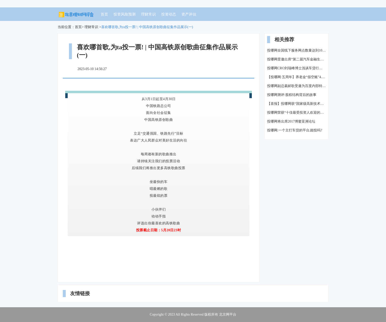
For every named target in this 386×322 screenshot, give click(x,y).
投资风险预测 (124, 14)
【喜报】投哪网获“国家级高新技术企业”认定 (296, 104)
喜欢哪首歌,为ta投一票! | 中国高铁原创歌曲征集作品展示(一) (147, 27)
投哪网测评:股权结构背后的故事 (291, 95)
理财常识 (148, 14)
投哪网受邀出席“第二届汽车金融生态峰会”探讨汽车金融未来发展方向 (296, 59)
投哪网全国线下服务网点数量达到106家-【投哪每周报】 (296, 50)
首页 (104, 14)
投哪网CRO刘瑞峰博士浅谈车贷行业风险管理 (296, 68)
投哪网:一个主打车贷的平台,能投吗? (294, 130)
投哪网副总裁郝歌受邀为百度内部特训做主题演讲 (296, 86)
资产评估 (188, 14)
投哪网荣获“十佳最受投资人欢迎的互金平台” (296, 112)
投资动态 (168, 14)
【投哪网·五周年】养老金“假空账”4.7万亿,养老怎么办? (296, 77)
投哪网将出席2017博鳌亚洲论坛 (291, 121)
